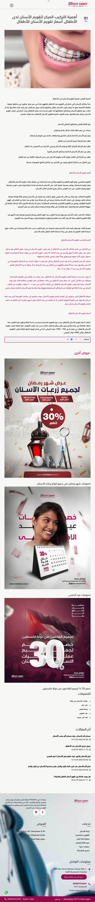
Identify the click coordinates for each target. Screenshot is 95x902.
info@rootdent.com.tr (78, 890)
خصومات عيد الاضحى (79, 595)
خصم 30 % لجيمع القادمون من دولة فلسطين (65, 688)
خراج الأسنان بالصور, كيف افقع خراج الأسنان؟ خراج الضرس (69, 756)
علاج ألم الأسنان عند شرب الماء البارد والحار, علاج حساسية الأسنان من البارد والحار (59, 766)
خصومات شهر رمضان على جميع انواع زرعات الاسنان (62, 483)
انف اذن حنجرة (82, 717)
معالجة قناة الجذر (83, 839)
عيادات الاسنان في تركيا (79, 701)
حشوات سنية (84, 846)
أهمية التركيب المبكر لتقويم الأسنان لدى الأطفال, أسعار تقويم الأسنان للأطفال (41, 19)
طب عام (85, 705)
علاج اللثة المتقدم (82, 843)
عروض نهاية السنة (38, 839)
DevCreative (68, 899)
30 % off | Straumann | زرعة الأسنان (31, 831)
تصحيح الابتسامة (83, 850)
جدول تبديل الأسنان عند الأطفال (78, 746)
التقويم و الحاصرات (82, 835)
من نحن (57, 899)
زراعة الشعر (83, 709)
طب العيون (83, 713)
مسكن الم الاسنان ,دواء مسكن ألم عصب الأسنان (72, 736)
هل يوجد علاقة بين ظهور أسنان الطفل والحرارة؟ (72, 776)
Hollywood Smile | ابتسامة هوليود (31, 835)
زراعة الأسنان (84, 831)
